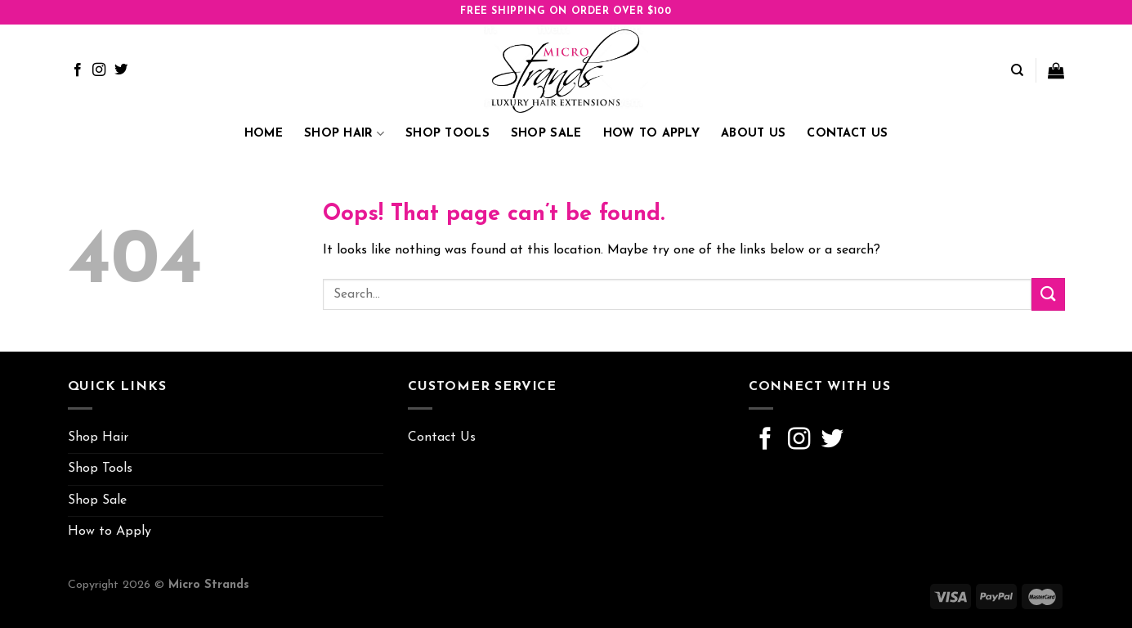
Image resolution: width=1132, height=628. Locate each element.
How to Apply (651, 134)
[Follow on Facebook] (77, 70)
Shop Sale (546, 134)
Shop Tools (447, 134)
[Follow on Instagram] (98, 70)
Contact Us (847, 134)
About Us (753, 134)
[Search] (1017, 70)
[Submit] (1047, 294)
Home (263, 134)
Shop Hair (344, 133)
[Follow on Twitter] (121, 70)
